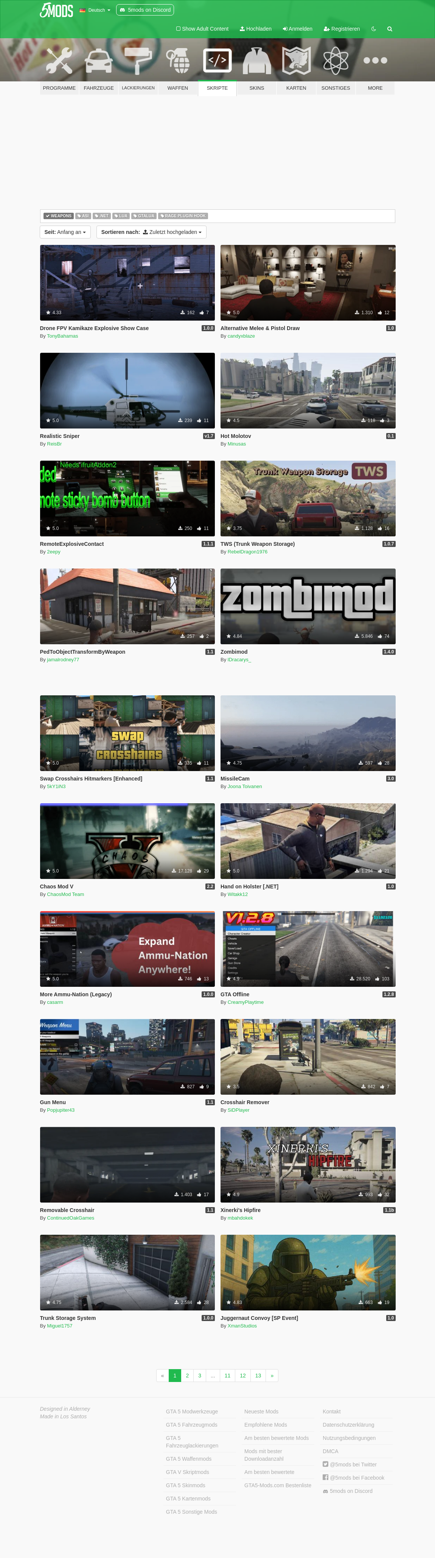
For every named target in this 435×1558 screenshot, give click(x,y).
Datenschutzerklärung (348, 1425)
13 (258, 1376)
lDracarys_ (239, 659)
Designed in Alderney (65, 1409)
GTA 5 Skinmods (185, 1485)
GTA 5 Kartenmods (188, 1499)
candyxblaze (241, 336)
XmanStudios (242, 1326)
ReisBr (54, 444)
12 (243, 1376)
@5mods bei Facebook (353, 1477)
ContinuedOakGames (70, 1218)
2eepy (53, 552)
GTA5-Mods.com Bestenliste (277, 1485)
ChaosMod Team (65, 894)
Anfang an (65, 232)
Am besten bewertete (269, 1472)
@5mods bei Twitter (350, 1464)
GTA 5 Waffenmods (188, 1459)
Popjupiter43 (61, 1110)
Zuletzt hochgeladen (151, 232)
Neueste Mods (261, 1411)
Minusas (237, 444)
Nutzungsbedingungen (349, 1438)
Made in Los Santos (63, 1416)
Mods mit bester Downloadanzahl (264, 1455)
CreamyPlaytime (246, 1002)
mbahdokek (240, 1218)
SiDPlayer (239, 1110)
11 (228, 1376)
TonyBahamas (62, 336)
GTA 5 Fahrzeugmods (192, 1425)
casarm (55, 1002)
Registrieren (342, 29)
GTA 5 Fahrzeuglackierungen (192, 1442)
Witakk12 (238, 894)
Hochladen (256, 29)
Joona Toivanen (245, 786)
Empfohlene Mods (265, 1425)
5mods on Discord (348, 1491)
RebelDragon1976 (248, 552)
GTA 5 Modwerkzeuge (192, 1411)
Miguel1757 (59, 1326)
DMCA (330, 1451)
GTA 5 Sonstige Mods (191, 1512)
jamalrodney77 (63, 659)
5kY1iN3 (56, 786)
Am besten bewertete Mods (276, 1438)
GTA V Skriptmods (187, 1472)
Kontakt (331, 1411)
